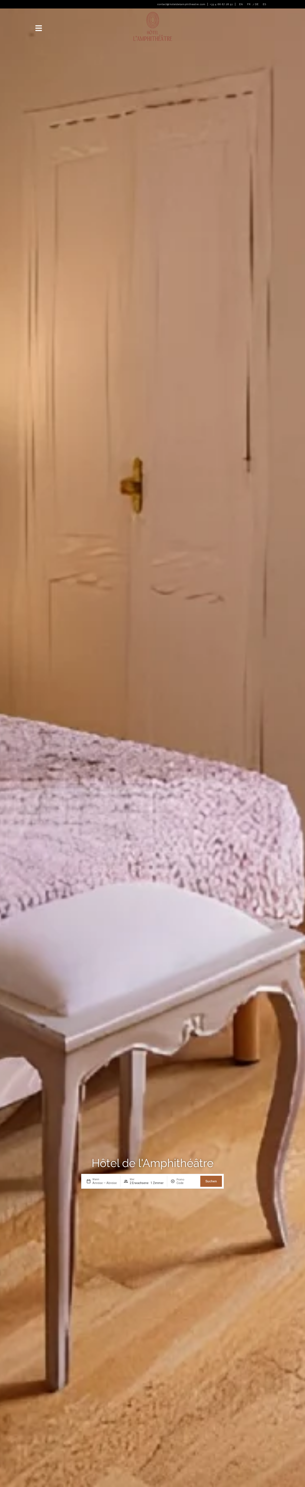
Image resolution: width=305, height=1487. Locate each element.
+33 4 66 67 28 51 (221, 4)
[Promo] (187, 1183)
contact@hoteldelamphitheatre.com (181, 4)
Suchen (211, 1181)
